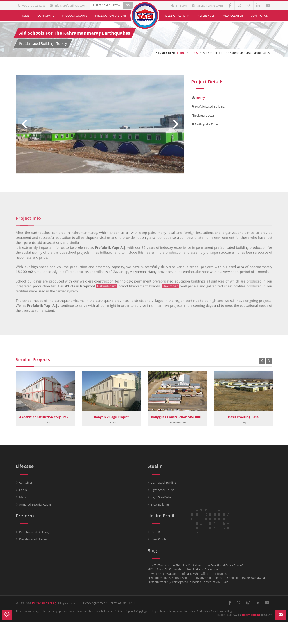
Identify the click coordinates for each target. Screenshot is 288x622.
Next (175, 124)
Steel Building (160, 504)
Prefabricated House (33, 539)
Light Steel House (162, 490)
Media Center (233, 16)
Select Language (207, 5)
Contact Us (259, 16)
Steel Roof (157, 532)
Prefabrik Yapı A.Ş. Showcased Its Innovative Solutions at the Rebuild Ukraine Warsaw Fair (207, 578)
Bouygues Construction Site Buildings (177, 417)
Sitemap (179, 5)
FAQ (132, 603)
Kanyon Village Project (111, 417)
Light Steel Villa (161, 497)
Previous (25, 124)
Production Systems (111, 16)
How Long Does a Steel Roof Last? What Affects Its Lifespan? (187, 574)
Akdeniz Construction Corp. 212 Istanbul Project (45, 417)
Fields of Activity (176, 16)
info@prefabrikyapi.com (68, 5)
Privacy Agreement (94, 603)
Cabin (23, 490)
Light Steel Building (163, 482)
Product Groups (74, 16)
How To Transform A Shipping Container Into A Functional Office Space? (195, 565)
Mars (22, 497)
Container (25, 482)
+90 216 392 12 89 (31, 5)
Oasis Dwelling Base (243, 417)
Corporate (45, 16)
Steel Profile (158, 539)
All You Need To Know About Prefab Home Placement (183, 569)
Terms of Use (117, 603)
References (206, 16)
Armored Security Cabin (35, 504)
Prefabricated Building (34, 532)
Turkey (193, 53)
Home (25, 16)
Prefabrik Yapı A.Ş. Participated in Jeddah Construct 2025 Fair (187, 582)
